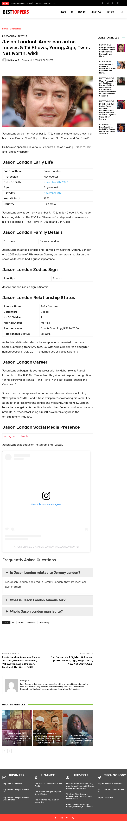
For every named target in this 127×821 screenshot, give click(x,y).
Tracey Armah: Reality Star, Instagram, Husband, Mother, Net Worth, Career (78, 741)
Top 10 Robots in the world (110, 781)
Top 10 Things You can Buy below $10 (47, 798)
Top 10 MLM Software (12, 781)
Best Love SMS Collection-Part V (111, 788)
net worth (31, 622)
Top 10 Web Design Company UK (16, 788)
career (21, 622)
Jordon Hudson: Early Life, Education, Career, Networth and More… (107, 68)
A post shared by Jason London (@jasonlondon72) (46, 546)
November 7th (52, 193)
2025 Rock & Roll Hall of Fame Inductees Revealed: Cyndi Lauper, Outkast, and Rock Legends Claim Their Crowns (107, 111)
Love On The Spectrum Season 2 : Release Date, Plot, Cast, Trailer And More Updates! (17, 740)
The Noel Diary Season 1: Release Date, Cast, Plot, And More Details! (79, 794)
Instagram (10, 436)
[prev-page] (4, 751)
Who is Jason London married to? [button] (34, 611)
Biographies (15, 28)
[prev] (65, 3)
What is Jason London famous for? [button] (35, 600)
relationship (44, 622)
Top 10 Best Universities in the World (48, 782)
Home (5, 28)
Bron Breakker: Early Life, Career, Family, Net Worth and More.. (107, 130)
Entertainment (17, 734)
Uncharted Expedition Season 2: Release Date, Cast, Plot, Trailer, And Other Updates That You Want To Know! (47, 740)
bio (13, 622)
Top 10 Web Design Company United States (16, 796)
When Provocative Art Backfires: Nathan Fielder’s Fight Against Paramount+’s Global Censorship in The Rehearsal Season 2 (107, 88)
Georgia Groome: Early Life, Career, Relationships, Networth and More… (107, 52)
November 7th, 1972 (56, 182)
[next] (70, 3)
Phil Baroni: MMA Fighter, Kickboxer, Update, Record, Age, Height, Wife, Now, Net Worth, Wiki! (72, 660)
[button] (122, 12)
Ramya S (14, 60)
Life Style (22, 36)
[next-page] (9, 751)
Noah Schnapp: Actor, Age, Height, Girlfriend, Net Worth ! (79, 803)
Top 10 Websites (105, 795)
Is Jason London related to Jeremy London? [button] (42, 572)
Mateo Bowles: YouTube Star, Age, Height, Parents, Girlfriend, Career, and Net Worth (80, 784)
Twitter (24, 436)
